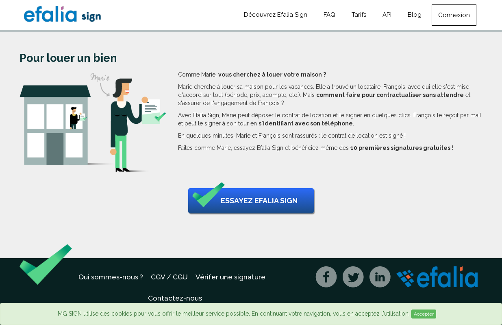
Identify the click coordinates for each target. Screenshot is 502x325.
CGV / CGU (169, 277)
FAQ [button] (329, 14)
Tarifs (359, 14)
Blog (415, 14)
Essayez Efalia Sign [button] (245, 200)
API (386, 14)
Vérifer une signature (230, 277)
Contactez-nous (175, 298)
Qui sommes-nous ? (110, 277)
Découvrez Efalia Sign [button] (275, 14)
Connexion (454, 15)
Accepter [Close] (424, 314)
